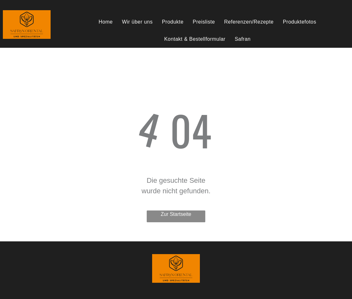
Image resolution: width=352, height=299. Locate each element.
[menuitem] (106, 22)
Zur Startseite (176, 214)
